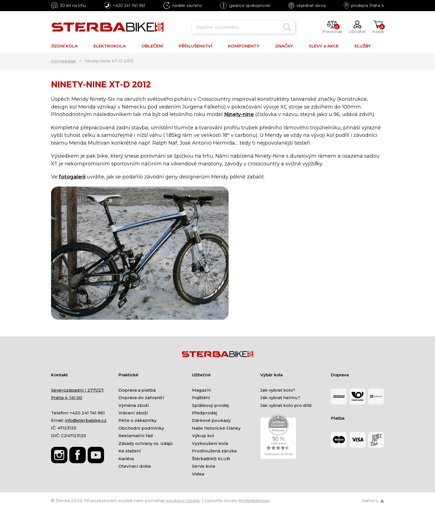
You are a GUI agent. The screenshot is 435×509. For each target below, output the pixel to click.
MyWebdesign (254, 500)
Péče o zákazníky (137, 420)
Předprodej (204, 412)
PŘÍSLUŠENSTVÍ (195, 46)
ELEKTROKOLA (109, 46)
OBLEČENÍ (152, 46)
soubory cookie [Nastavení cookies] (183, 500)
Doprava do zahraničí (141, 397)
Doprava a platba (137, 390)
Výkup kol (203, 435)
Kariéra (126, 458)
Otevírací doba (134, 466)
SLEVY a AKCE (323, 46)
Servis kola (203, 466)
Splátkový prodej (210, 405)
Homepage (63, 61)
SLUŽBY (362, 46)
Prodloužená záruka (214, 450)
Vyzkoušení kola (210, 443)
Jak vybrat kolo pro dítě (286, 405)
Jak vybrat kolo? (277, 390)
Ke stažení (129, 450)
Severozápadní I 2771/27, (77, 390)
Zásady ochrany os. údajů (145, 443)
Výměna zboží (133, 405)
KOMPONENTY (243, 46)
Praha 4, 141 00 (66, 397)
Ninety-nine (239, 114)
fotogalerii (72, 177)
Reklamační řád (135, 435)
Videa (198, 474)
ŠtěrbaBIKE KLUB (211, 458)
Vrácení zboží (133, 412)
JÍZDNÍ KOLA (64, 46)
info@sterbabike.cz (86, 420)
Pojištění (201, 397)
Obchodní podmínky (141, 428)
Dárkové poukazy (211, 420)
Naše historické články (216, 428)
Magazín (201, 390)
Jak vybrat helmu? (280, 397)
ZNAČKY (284, 46)
